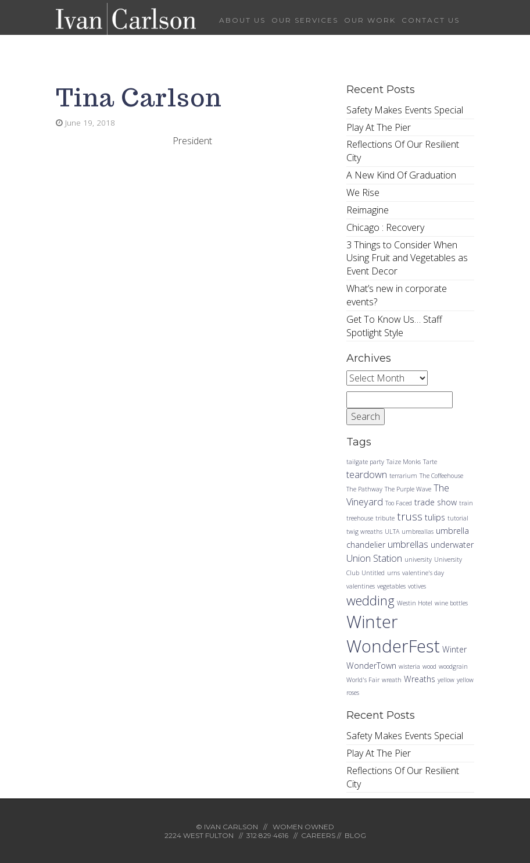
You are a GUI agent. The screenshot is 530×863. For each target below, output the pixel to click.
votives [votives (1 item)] (417, 586)
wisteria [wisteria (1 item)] (409, 666)
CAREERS (318, 835)
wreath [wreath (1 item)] (392, 680)
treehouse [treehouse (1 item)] (359, 518)
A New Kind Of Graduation (401, 175)
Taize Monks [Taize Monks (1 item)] (403, 462)
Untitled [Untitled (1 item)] (373, 573)
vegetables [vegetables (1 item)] (391, 586)
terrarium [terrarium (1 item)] (403, 476)
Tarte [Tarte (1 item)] (430, 462)
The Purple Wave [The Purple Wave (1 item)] (408, 489)
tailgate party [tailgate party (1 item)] (365, 462)
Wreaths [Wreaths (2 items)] (419, 678)
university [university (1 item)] (418, 559)
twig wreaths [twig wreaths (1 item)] (364, 531)
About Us (242, 20)
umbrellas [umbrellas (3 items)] (408, 544)
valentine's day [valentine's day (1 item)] (423, 573)
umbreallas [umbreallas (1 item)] (418, 531)
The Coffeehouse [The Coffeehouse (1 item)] (441, 476)
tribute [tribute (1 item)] (385, 518)
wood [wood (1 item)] (429, 666)
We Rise (362, 192)
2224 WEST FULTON (199, 835)
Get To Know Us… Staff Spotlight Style (394, 326)
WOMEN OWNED (303, 826)
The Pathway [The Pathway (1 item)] (364, 489)
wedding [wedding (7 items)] (370, 600)
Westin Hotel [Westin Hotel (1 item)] (414, 603)
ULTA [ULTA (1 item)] (392, 531)
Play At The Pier (378, 127)
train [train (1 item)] (466, 503)
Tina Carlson (139, 97)
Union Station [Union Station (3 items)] (374, 558)
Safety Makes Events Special (404, 110)
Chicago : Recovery (385, 227)
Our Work (370, 20)
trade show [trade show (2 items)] (435, 502)
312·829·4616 (267, 835)
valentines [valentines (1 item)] (360, 586)
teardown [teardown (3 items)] (366, 474)
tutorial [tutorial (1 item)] (457, 518)
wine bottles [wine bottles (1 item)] (451, 603)
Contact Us (431, 20)
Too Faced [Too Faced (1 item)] (398, 503)
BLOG (355, 835)
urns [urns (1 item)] (393, 573)
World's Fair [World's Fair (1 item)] (362, 680)
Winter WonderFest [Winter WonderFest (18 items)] (393, 634)
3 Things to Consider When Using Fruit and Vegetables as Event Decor (407, 258)
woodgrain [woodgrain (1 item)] (453, 666)
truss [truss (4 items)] (409, 516)
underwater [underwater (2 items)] (452, 544)
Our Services (304, 20)
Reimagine (367, 210)
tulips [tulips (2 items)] (435, 517)
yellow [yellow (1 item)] (446, 680)
